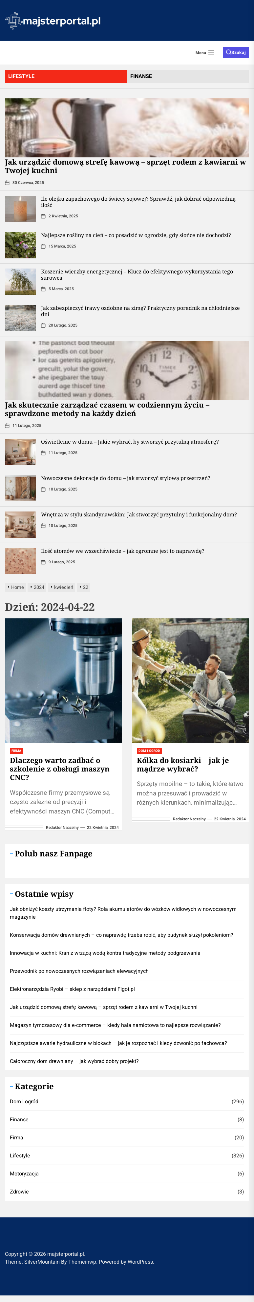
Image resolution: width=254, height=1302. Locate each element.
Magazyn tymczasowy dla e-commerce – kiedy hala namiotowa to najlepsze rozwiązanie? (115, 1025)
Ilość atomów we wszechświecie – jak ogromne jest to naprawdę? (122, 550)
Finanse (19, 1120)
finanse (141, 76)
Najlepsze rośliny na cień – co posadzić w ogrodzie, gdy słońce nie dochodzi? (136, 235)
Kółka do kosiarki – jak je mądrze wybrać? (183, 764)
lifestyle (21, 76)
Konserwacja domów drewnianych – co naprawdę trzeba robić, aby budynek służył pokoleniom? (121, 935)
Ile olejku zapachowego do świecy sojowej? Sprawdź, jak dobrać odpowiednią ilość (138, 202)
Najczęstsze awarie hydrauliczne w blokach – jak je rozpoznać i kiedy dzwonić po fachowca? (118, 1043)
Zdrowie (19, 1192)
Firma (16, 751)
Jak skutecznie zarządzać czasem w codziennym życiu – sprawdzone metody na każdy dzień (107, 409)
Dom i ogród (149, 751)
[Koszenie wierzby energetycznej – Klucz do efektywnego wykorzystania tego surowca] (20, 282)
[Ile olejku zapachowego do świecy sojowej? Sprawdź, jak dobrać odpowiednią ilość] (20, 209)
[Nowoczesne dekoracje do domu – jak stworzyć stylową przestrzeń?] (20, 488)
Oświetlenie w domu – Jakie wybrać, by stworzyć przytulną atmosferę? (130, 441)
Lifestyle (20, 1156)
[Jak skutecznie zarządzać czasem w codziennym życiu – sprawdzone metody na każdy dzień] (127, 370)
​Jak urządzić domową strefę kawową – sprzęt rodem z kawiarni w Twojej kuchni (125, 166)
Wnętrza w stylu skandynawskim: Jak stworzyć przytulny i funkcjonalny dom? (139, 514)
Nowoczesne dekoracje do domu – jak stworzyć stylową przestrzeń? (125, 478)
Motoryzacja (24, 1174)
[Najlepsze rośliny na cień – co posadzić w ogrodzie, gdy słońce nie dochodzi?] (20, 245)
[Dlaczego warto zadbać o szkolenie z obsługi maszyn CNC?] (63, 680)
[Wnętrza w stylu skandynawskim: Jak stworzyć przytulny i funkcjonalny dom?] (20, 524)
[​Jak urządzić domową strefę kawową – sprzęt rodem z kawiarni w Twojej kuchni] (127, 127)
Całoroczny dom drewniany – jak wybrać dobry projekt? (74, 1061)
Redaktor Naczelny (62, 828)
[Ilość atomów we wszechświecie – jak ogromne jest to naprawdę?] (20, 561)
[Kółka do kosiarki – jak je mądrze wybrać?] (190, 680)
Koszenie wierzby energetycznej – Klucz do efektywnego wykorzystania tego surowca (137, 274)
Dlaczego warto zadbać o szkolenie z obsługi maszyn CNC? (60, 768)
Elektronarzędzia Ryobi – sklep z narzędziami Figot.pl (72, 989)
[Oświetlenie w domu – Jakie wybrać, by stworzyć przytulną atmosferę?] (20, 452)
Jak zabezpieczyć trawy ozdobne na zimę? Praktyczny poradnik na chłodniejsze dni (140, 311)
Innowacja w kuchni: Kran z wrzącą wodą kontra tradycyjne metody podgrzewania (105, 953)
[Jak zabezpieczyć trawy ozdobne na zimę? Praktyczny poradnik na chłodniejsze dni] (20, 318)
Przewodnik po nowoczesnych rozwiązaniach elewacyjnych (79, 971)
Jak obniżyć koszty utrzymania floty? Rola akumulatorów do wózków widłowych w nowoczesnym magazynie (123, 913)
